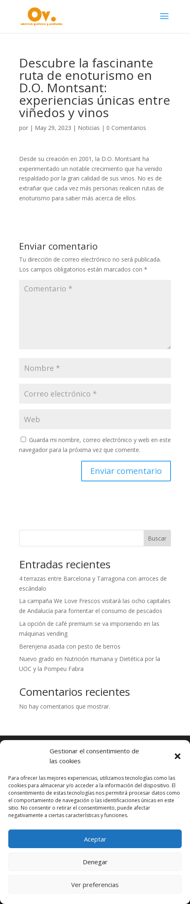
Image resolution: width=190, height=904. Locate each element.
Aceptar (95, 839)
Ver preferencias (95, 884)
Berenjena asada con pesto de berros (69, 646)
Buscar (157, 538)
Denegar (95, 862)
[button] (177, 756)
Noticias (89, 128)
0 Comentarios (126, 128)
